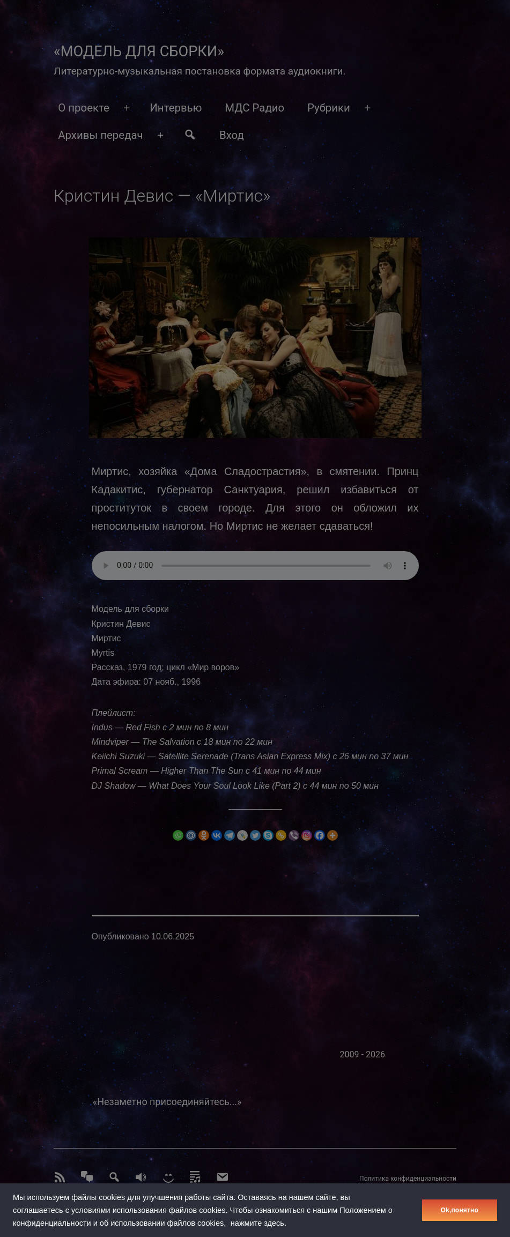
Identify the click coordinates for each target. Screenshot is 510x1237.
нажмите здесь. (258, 1223)
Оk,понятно (459, 1210)
